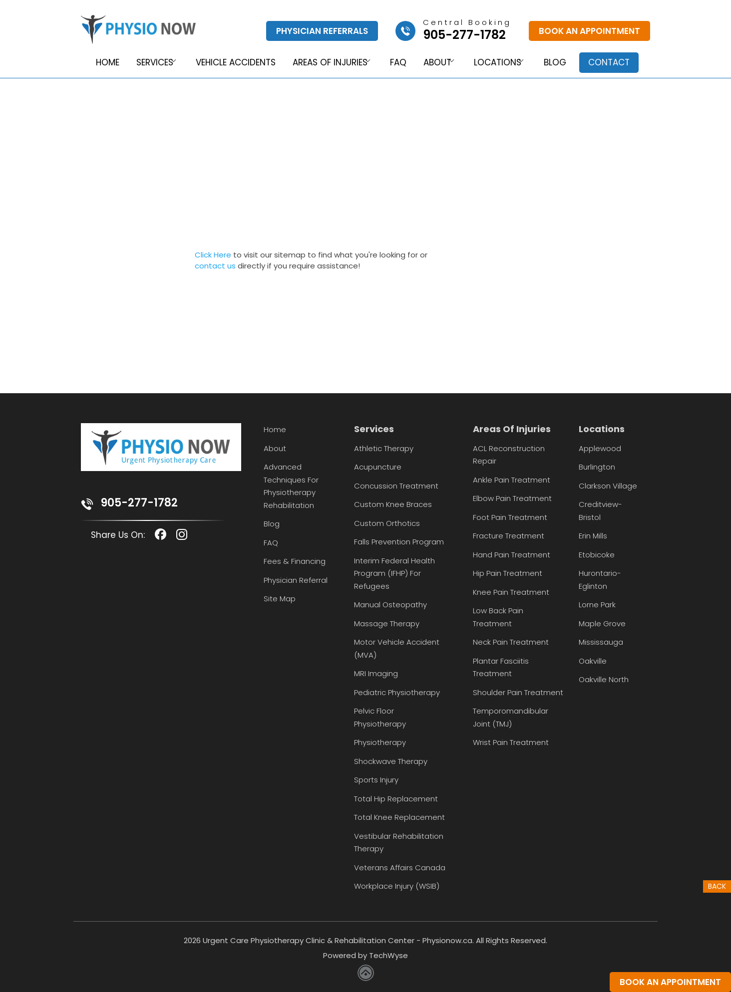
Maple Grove (602, 623)
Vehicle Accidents (231, 62)
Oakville (593, 661)
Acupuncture (377, 467)
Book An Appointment (589, 31)
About (436, 62)
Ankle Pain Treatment (511, 480)
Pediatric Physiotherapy (397, 692)
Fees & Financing (295, 561)
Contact (615, 62)
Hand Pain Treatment (511, 554)
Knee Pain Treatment (511, 592)
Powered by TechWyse (365, 955)
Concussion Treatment (396, 486)
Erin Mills (593, 535)
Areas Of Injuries (512, 429)
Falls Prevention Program (399, 541)
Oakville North (604, 679)
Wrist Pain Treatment (511, 742)
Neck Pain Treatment (511, 642)
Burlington (597, 467)
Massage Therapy (386, 623)
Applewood (600, 448)
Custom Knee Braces (393, 504)
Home (99, 62)
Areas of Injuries (325, 62)
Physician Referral (296, 580)
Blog (561, 62)
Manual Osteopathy (390, 604)
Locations (500, 62)
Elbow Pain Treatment (512, 498)
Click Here (213, 254)
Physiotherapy (380, 742)
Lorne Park (597, 604)
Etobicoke (597, 554)
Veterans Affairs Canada (399, 867)
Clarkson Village (608, 486)
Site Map (280, 598)
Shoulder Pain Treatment (518, 692)
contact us (215, 265)
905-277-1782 (139, 502)
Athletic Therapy (383, 448)
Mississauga (601, 642)
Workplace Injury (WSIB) (396, 886)
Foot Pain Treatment (510, 517)
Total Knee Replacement (399, 817)
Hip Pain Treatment (507, 573)
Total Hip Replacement (396, 798)
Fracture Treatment (508, 535)
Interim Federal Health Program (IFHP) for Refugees (394, 573)
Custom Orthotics (387, 523)
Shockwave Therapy (390, 761)
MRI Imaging (376, 673)
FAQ (397, 62)
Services (146, 62)
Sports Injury (376, 779)
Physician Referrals (322, 31)
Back (717, 887)
